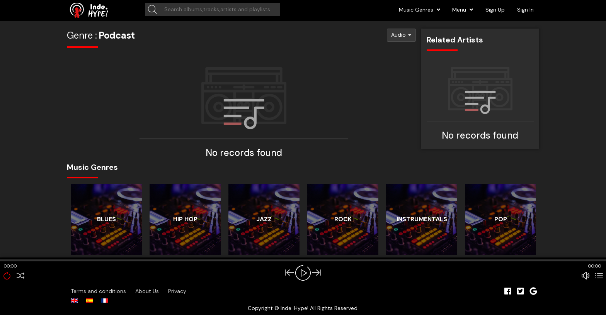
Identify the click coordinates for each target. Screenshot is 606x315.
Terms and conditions (99, 291)
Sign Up (495, 9)
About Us (147, 291)
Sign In (525, 9)
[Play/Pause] (303, 273)
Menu (462, 9)
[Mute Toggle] (585, 275)
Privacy (177, 291)
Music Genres (419, 9)
